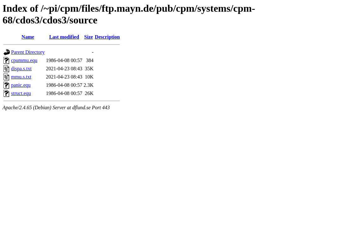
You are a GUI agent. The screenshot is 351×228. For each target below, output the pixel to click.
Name (28, 37)
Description (107, 37)
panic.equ (21, 85)
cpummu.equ (24, 60)
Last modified (64, 37)
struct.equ (21, 93)
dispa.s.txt (21, 68)
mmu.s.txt (21, 76)
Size (88, 37)
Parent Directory (28, 52)
